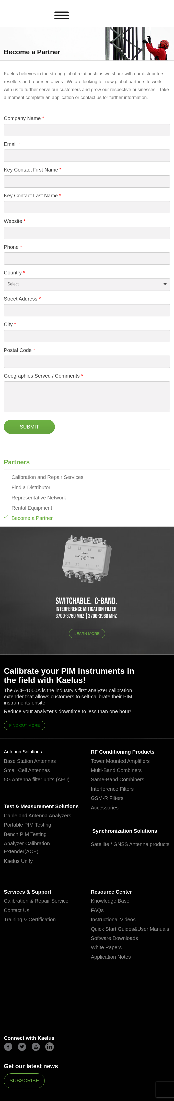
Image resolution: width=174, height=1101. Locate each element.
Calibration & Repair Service (41, 913)
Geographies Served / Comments (42, 376)
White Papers (108, 968)
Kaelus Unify (20, 872)
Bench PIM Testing (28, 845)
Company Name (22, 118)
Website (13, 221)
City (8, 324)
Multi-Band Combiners (120, 771)
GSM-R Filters (109, 799)
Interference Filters (115, 789)
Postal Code (18, 350)
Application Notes (114, 978)
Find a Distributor (30, 487)
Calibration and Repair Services (47, 477)
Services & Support (31, 904)
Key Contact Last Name (31, 195)
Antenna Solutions (24, 752)
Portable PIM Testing (31, 836)
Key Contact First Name (31, 170)
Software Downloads (118, 959)
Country (13, 272)
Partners (17, 462)
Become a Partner (32, 518)
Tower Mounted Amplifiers (124, 761)
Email (10, 144)
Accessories (107, 808)
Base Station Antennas (33, 761)
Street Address (20, 299)
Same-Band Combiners (121, 780)
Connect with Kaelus (33, 1062)
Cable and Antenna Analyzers (42, 827)
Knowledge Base (113, 913)
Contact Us (18, 923)
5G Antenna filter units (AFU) (41, 780)
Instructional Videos (116, 932)
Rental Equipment (31, 508)
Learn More (87, 633)
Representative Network (38, 497)
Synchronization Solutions (129, 832)
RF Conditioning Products (127, 752)
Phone (11, 247)
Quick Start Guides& (117, 941)
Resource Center (114, 904)
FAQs (98, 923)
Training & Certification (33, 932)
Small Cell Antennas (30, 771)
